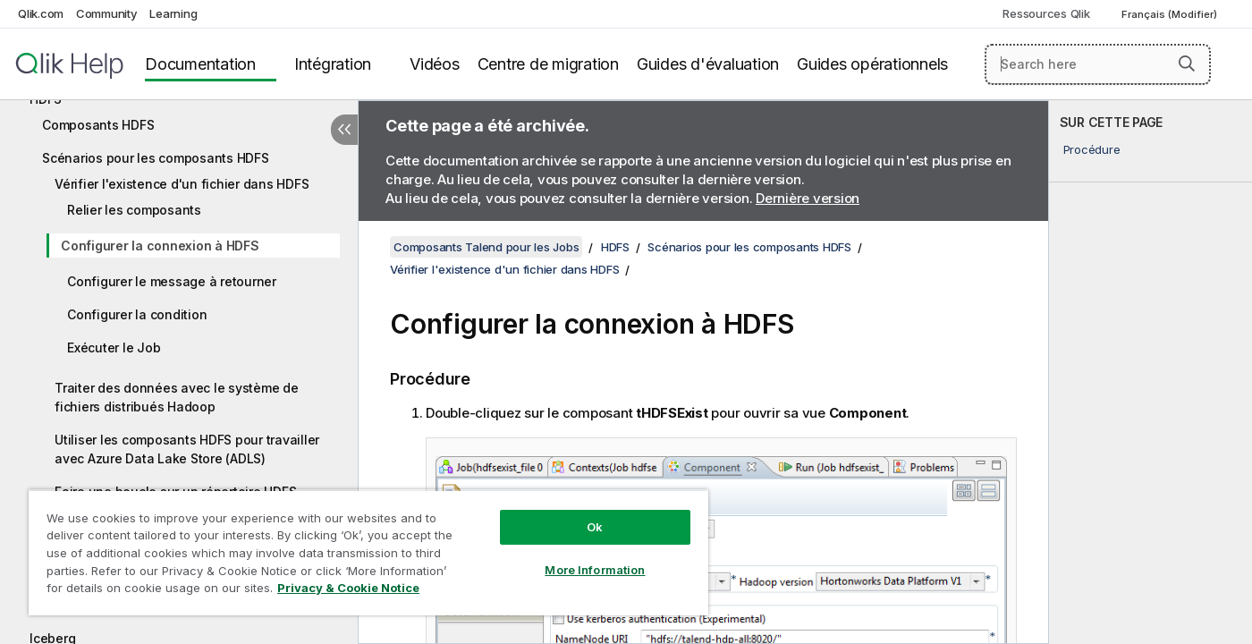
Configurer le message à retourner (171, 281)
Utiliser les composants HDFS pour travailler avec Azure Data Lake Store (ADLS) (187, 449)
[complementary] (1150, 372)
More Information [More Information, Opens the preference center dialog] (595, 570)
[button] (1186, 63)
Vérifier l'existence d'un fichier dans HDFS (182, 183)
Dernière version (807, 198)
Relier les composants (134, 209)
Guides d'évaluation (708, 64)
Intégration (332, 64)
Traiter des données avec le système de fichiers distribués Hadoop (177, 397)
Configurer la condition (137, 314)
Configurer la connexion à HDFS (160, 245)
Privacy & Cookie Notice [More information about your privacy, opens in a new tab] (348, 587)
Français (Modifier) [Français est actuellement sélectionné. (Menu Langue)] (1170, 14)
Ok (595, 527)
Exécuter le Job (113, 347)
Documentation (200, 64)
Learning (173, 13)
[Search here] (1097, 64)
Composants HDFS (98, 124)
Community (107, 13)
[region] (368, 552)
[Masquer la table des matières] (344, 129)
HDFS (615, 247)
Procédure (1092, 149)
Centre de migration (548, 64)
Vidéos (435, 64)
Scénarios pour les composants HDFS (155, 157)
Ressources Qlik (1045, 13)
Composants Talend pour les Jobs (486, 247)
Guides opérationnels (872, 64)
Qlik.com (40, 13)
